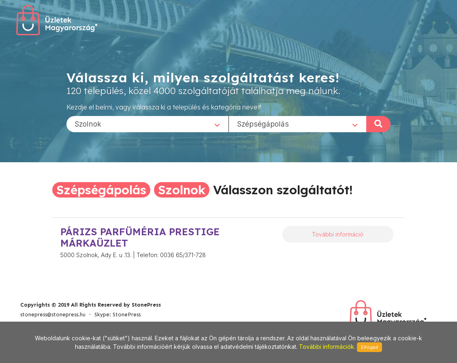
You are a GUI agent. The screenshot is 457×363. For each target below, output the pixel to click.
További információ (337, 234)
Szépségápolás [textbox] (263, 123)
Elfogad (369, 347)
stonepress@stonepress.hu (52, 314)
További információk (326, 346)
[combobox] (147, 124)
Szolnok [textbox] (88, 123)
